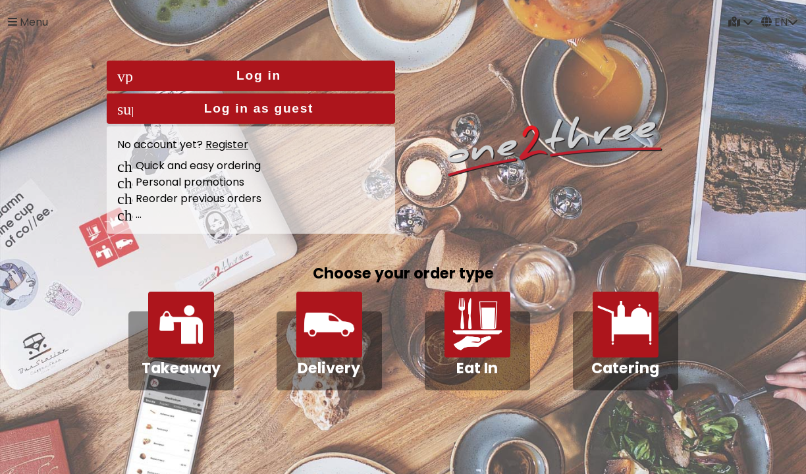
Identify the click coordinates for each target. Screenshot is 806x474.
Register (226, 144)
